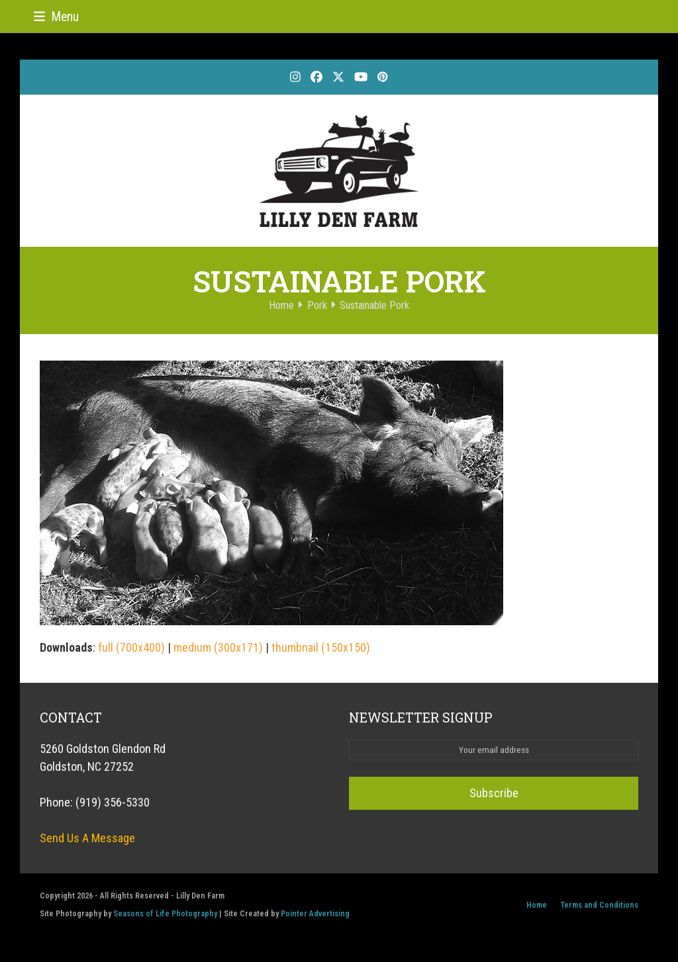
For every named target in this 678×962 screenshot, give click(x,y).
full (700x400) (131, 647)
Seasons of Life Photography (165, 913)
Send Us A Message (87, 838)
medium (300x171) (218, 647)
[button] (56, 16)
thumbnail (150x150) (320, 647)
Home (536, 905)
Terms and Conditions (599, 905)
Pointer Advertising (315, 913)
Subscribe (493, 793)
